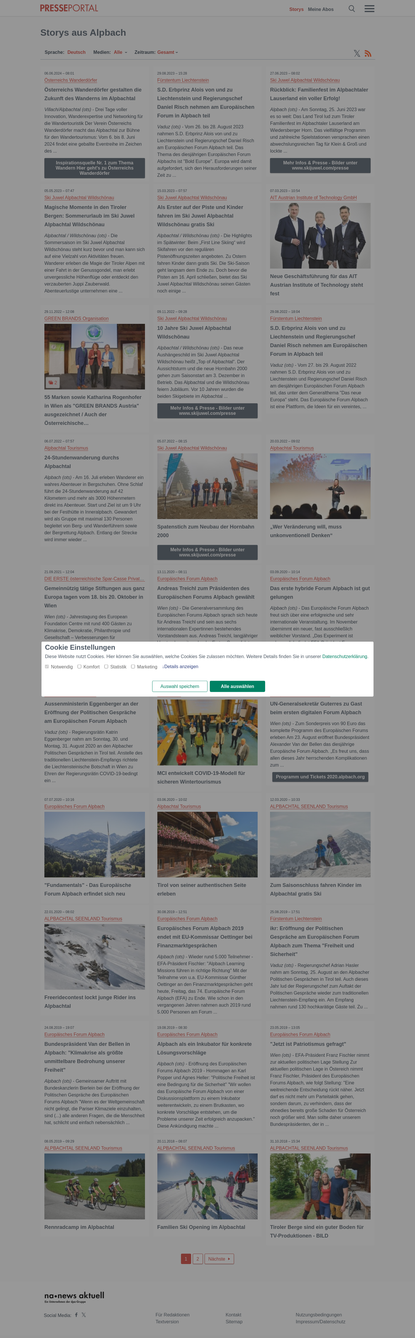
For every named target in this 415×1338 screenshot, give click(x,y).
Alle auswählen (237, 686)
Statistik (118, 666)
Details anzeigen (181, 666)
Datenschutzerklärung (344, 656)
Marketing (147, 666)
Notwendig (62, 666)
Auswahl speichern (180, 686)
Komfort (92, 666)
